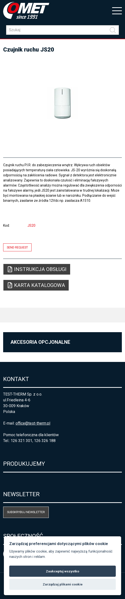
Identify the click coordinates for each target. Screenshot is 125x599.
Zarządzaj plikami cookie (63, 584)
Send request (17, 247)
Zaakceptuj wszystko (62, 571)
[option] (62, 103)
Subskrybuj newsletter (26, 512)
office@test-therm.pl (33, 423)
